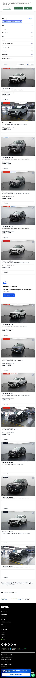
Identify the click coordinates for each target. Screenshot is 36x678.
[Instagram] (5, 644)
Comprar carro (4, 611)
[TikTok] (15, 644)
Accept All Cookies (18, 8)
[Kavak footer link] (5, 607)
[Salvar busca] (20, 64)
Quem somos (4, 626)
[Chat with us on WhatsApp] (33, 675)
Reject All (28, 8)
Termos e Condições (5, 661)
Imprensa (3, 637)
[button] (12, 21)
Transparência (4, 666)
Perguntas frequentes (5, 621)
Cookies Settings (7, 8)
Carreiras (3, 632)
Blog (2, 624)
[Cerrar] (29, 670)
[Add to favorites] (33, 69)
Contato (3, 634)
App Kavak (3, 616)
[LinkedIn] (12, 644)
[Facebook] (2, 644)
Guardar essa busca (9, 295)
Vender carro (4, 614)
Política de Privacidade (6, 659)
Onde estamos (4, 619)
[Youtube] (9, 644)
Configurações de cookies (6, 664)
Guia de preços (4, 629)
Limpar (29, 18)
